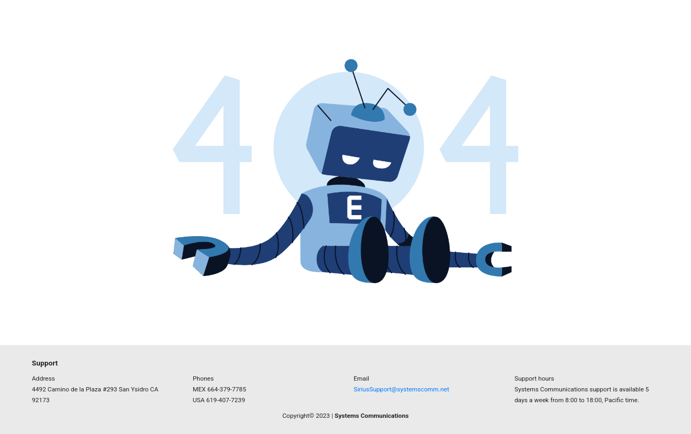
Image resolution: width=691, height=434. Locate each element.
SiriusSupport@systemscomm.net (401, 389)
